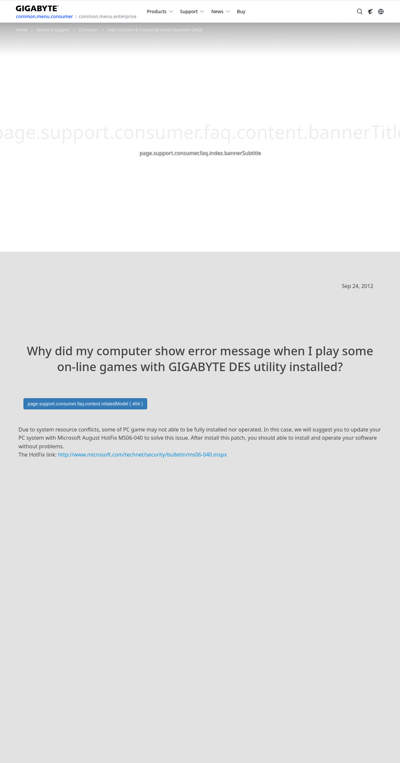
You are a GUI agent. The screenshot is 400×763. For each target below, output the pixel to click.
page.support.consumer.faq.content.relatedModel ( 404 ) (85, 403)
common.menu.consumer (44, 16)
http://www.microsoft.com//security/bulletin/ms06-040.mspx (142, 454)
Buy (241, 11)
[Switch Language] (381, 11)
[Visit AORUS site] (370, 11)
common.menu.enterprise (107, 16)
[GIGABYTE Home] (40, 7)
